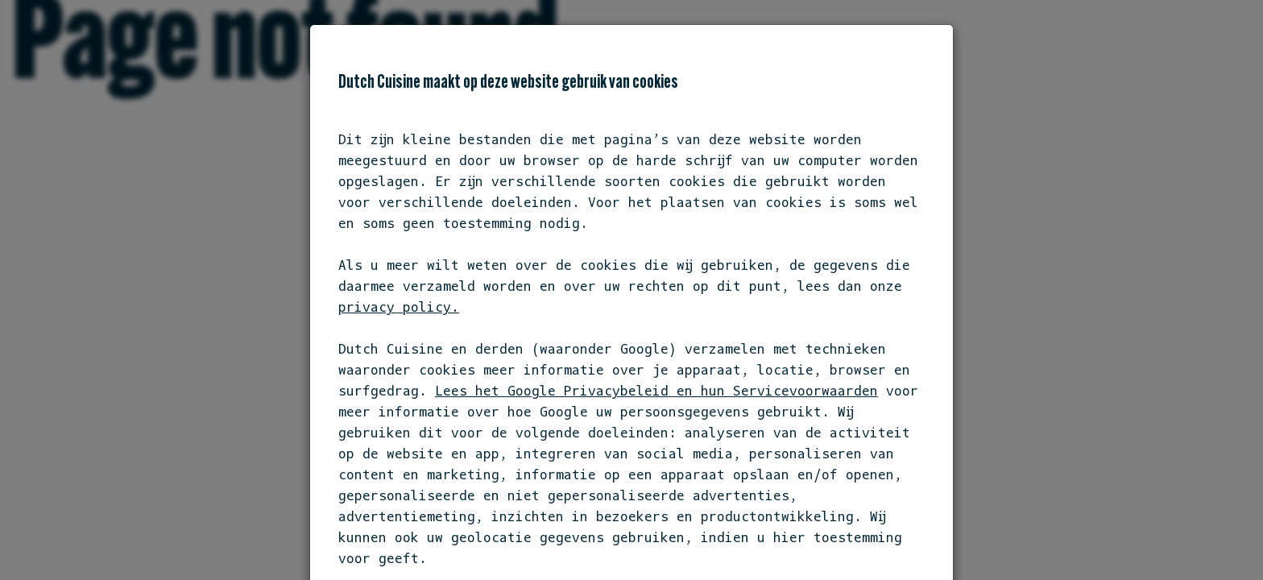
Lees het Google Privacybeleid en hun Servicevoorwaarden (656, 391)
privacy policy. (398, 307)
